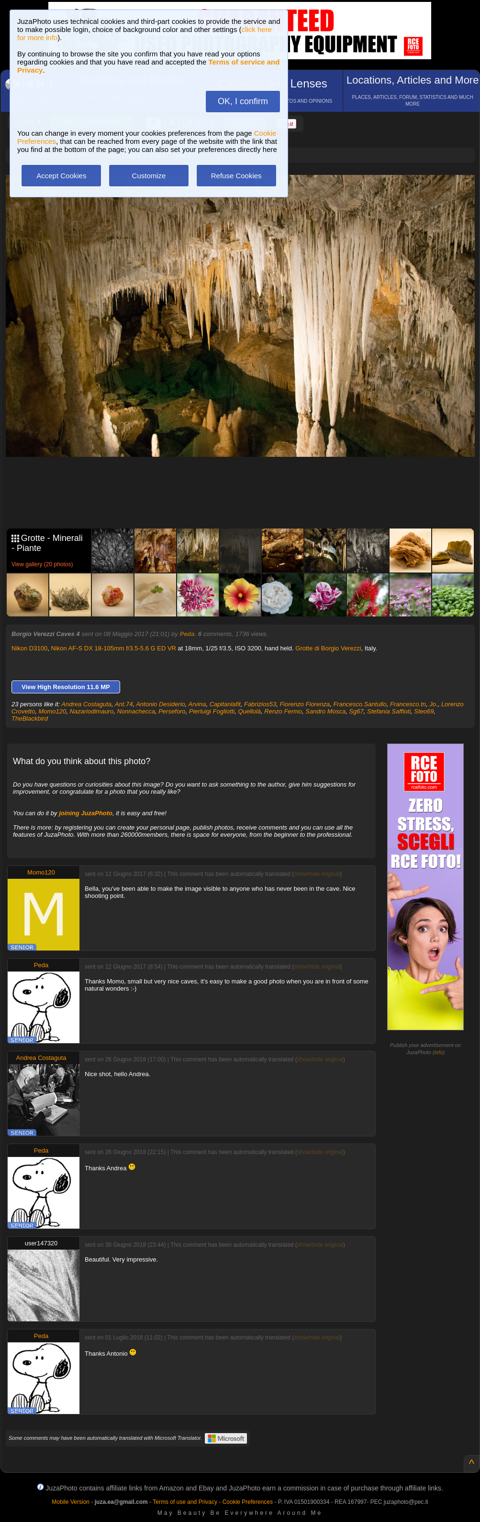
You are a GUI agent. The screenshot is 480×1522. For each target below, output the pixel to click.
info (439, 1052)
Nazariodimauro (91, 711)
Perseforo (171, 711)
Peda (186, 633)
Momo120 (52, 711)
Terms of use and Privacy (185, 1502)
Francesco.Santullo (359, 704)
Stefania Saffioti (389, 711)
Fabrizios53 (260, 704)
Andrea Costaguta (86, 704)
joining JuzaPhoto (85, 813)
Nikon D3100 (29, 648)
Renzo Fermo (283, 711)
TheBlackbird (29, 718)
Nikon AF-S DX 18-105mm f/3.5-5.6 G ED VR (113, 648)
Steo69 (424, 711)
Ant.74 (124, 704)
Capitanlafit (225, 704)
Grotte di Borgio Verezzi (328, 648)
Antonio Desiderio (160, 704)
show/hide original (317, 874)
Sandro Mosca (325, 711)
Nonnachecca (136, 711)
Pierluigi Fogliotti (211, 711)
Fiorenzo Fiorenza (304, 704)
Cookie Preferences (248, 1502)
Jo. (433, 704)
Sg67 (356, 711)
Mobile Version (70, 1502)
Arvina (197, 704)
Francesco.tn (408, 704)
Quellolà (249, 711)
